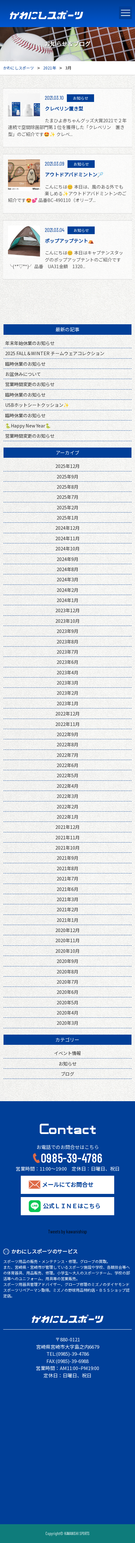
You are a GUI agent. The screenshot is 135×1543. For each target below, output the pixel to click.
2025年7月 (67, 496)
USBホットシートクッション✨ (37, 404)
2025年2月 (67, 507)
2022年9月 (67, 734)
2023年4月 (67, 672)
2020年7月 (67, 981)
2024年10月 (67, 548)
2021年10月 (67, 847)
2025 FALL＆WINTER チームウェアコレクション (54, 353)
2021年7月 (67, 878)
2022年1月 (67, 816)
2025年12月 (67, 466)
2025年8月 (67, 486)
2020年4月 (67, 1012)
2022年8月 (67, 744)
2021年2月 (67, 909)
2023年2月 (67, 692)
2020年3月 (67, 1022)
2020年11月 (67, 940)
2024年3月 (67, 579)
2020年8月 (67, 971)
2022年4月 (67, 785)
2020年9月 (67, 961)
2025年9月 (67, 476)
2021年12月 (67, 826)
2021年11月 (67, 837)
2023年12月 (67, 610)
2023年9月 (67, 631)
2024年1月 (67, 600)
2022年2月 (67, 806)
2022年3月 (67, 796)
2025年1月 (67, 517)
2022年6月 (67, 765)
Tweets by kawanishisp (67, 1231)
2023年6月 (67, 661)
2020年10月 (67, 950)
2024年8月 (67, 569)
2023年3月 (67, 682)
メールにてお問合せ (67, 1184)
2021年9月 (67, 857)
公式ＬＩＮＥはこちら (71, 1205)
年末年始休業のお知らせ (29, 343)
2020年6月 (67, 991)
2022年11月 (67, 724)
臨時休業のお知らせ (25, 363)
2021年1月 (67, 919)
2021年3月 (67, 899)
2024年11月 (67, 538)
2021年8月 (67, 868)
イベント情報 (67, 1053)
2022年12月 (67, 713)
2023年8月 (67, 641)
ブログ (67, 1073)
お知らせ (67, 1063)
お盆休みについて (23, 373)
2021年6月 (67, 889)
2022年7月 (67, 754)
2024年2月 (67, 589)
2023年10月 (67, 620)
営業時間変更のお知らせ (29, 384)
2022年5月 (67, 775)
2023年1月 (67, 703)
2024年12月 (67, 527)
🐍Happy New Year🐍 (28, 425)
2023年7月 (67, 651)
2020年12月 (67, 930)
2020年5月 (67, 1002)
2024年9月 (67, 559)
